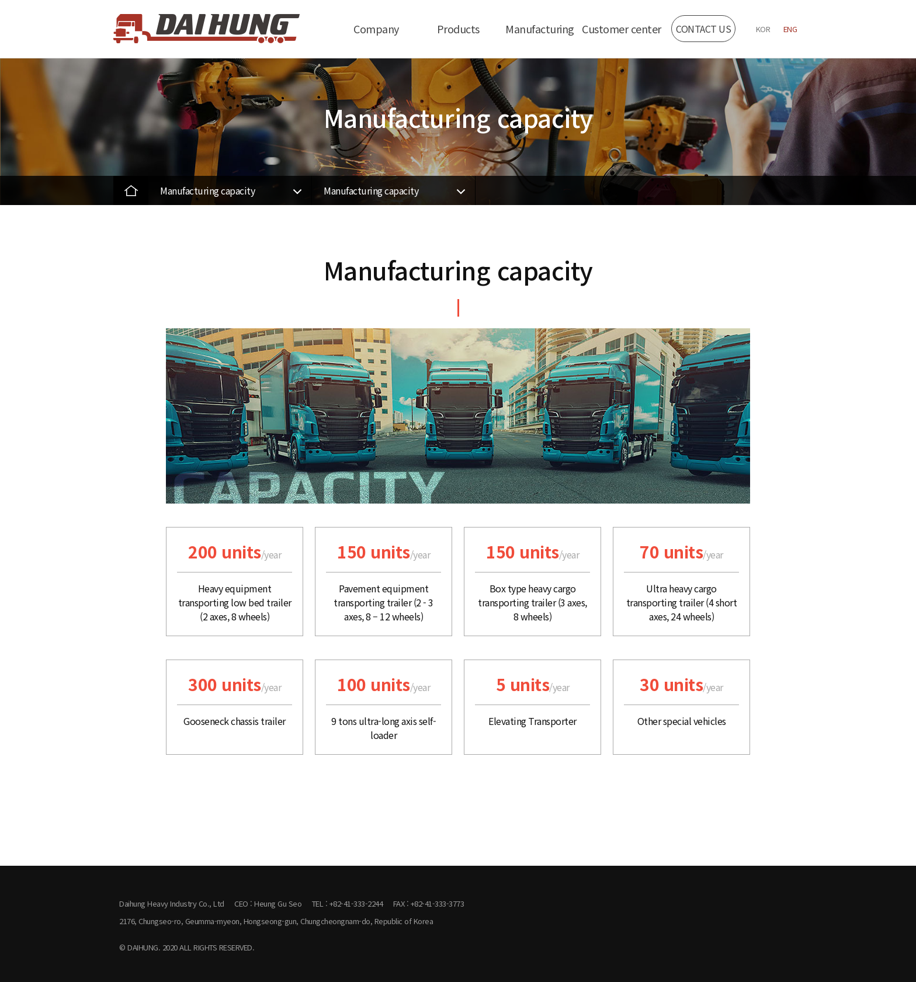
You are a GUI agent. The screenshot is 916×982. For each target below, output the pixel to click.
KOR (763, 28)
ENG (790, 28)
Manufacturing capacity (207, 190)
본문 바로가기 (0, 0)
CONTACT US (703, 29)
